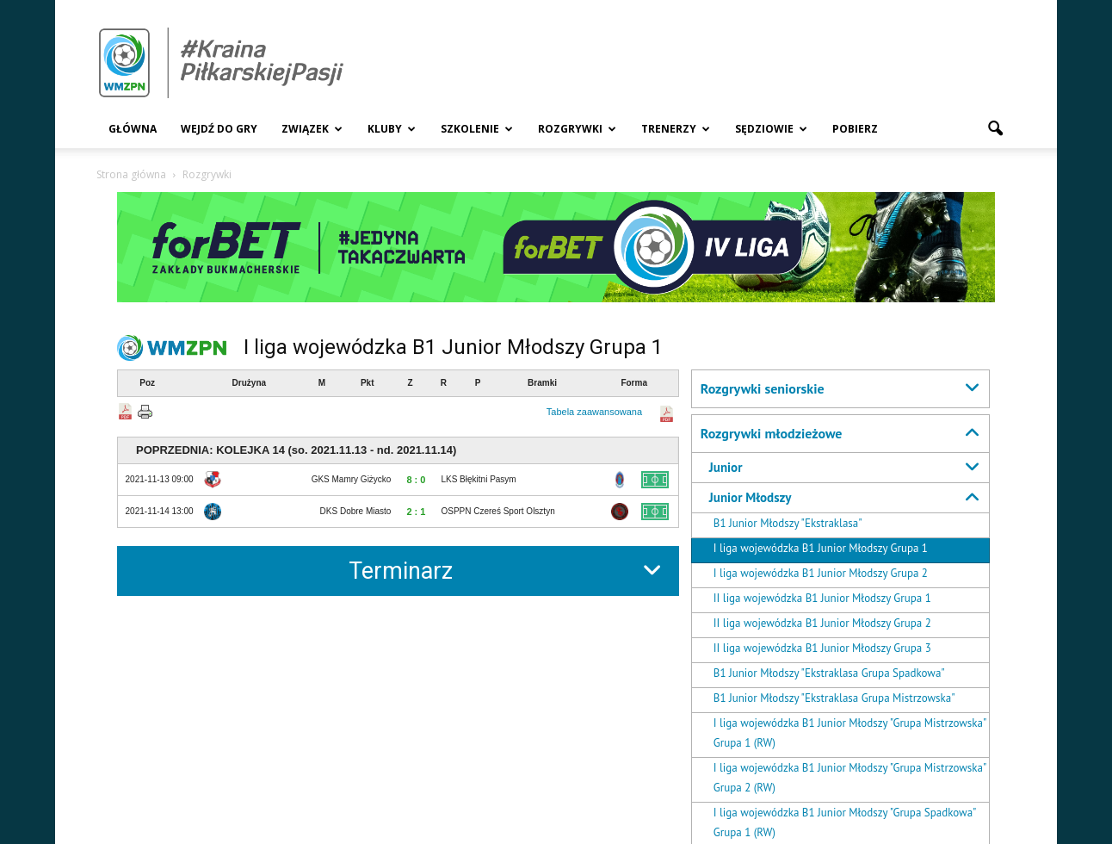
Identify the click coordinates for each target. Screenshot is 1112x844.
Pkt (367, 383)
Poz (147, 383)
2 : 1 (415, 511)
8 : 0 (415, 480)
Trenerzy (675, 128)
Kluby (392, 128)
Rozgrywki (577, 128)
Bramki (542, 383)
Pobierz (855, 128)
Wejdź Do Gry (219, 128)
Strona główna (131, 174)
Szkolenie (477, 128)
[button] (995, 129)
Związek (312, 128)
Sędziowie (771, 128)
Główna (132, 128)
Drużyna (249, 383)
